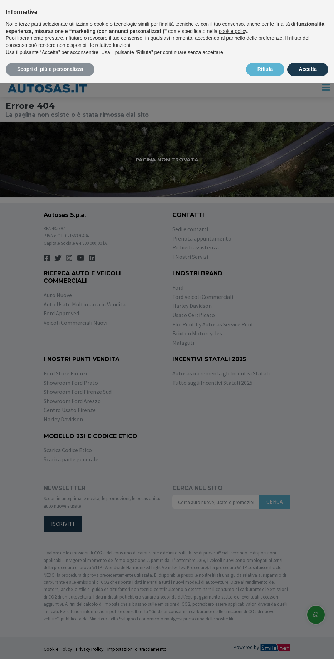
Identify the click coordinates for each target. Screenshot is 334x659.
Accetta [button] (308, 69)
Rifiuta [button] (265, 69)
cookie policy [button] (233, 31)
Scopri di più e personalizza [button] (50, 69)
